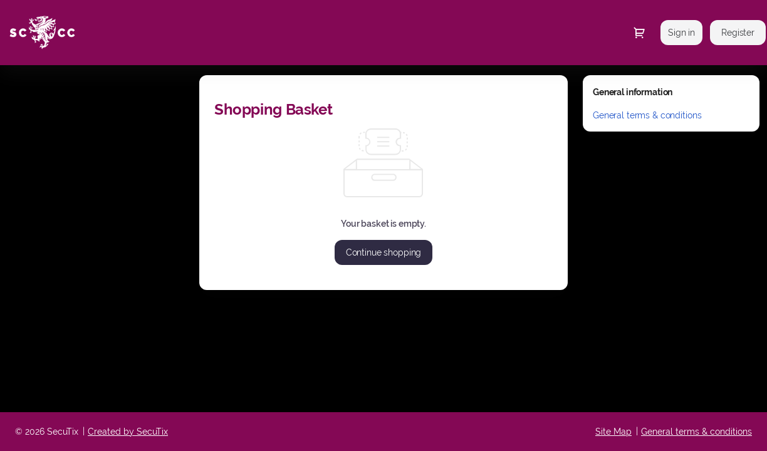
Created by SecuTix (128, 432)
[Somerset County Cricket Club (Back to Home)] (126, 33)
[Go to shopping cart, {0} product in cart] (639, 32)
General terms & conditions (647, 115)
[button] (384, 252)
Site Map (613, 432)
